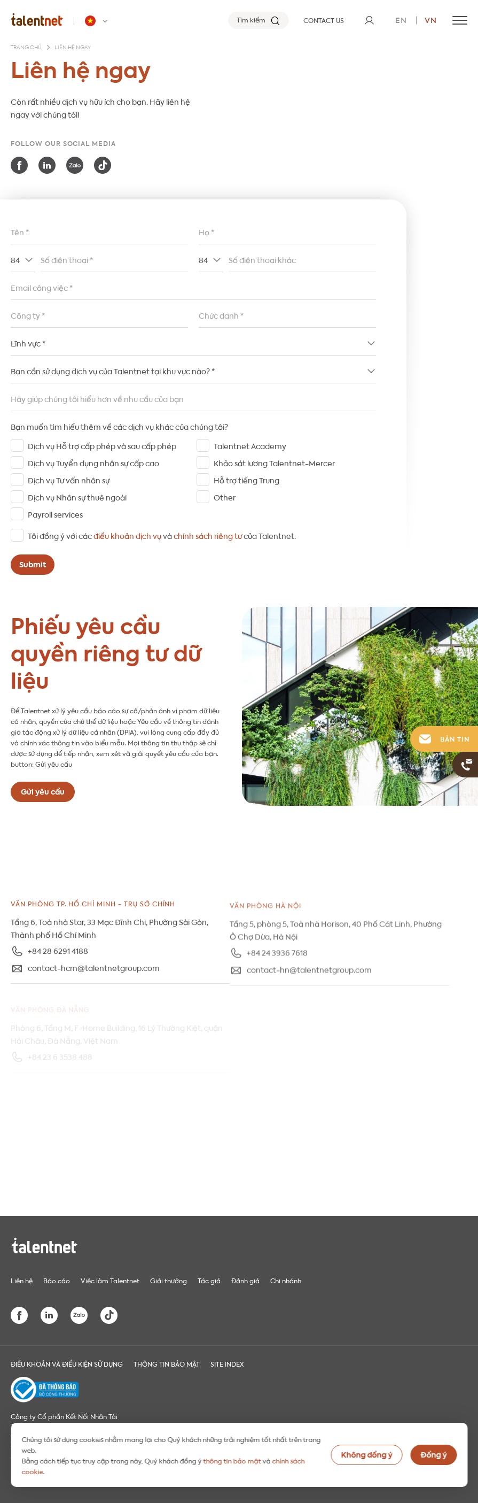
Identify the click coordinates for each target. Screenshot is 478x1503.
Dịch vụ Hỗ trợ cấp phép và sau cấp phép (102, 445)
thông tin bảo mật (232, 1460)
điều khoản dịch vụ (127, 535)
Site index (227, 1363)
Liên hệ (22, 1280)
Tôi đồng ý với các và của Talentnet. (162, 535)
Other (225, 496)
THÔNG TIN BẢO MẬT (167, 1363)
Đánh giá (245, 1280)
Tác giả (209, 1280)
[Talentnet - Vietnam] (97, 21)
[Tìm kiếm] (258, 20)
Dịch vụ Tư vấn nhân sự (68, 479)
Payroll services (55, 513)
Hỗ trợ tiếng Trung (246, 479)
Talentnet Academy (250, 445)
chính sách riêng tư (208, 535)
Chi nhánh (285, 1280)
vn (431, 19)
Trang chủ (26, 47)
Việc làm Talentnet (110, 1280)
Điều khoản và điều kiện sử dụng (67, 1363)
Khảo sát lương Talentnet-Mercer (274, 462)
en (401, 19)
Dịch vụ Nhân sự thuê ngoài (77, 496)
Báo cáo (56, 1280)
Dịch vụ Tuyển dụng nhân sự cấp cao (93, 462)
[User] (369, 20)
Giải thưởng (168, 1280)
